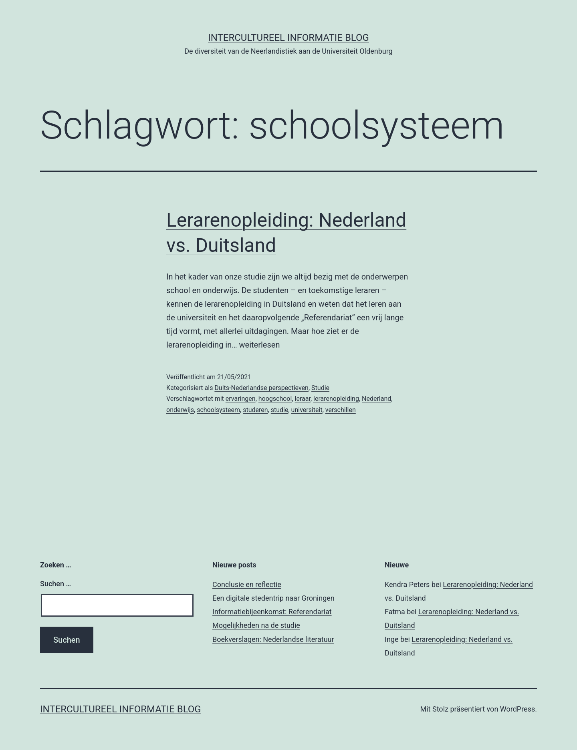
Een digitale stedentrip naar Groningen (273, 598)
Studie (320, 388)
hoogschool (275, 398)
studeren (255, 410)
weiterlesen (259, 345)
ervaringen (241, 398)
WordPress (517, 709)
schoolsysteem (218, 410)
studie (279, 410)
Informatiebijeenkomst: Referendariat (272, 611)
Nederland (376, 398)
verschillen (340, 410)
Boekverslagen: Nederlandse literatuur (273, 639)
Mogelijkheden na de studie (256, 625)
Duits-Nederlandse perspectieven (261, 388)
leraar (303, 398)
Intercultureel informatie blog (288, 37)
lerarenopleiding (336, 398)
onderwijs (180, 410)
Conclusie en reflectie (246, 584)
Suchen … (55, 583)
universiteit (307, 410)
